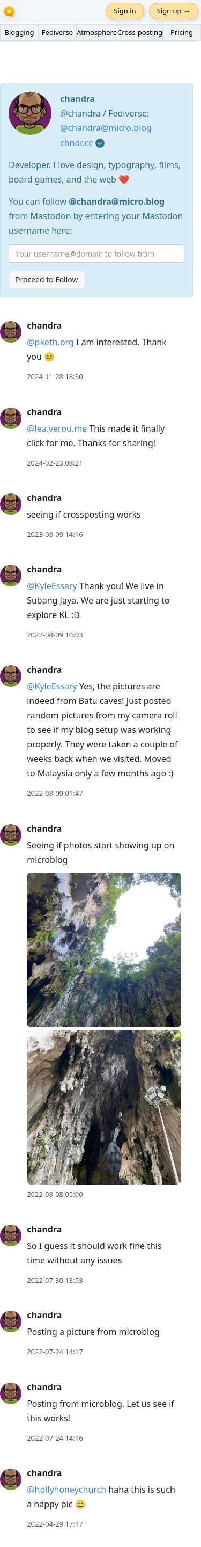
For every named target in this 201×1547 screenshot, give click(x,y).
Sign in (125, 11)
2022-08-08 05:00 (55, 1194)
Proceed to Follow (47, 279)
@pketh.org (50, 342)
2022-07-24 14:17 (55, 1351)
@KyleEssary (52, 586)
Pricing (181, 32)
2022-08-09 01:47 (55, 793)
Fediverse (57, 32)
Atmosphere (97, 32)
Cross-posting (139, 32)
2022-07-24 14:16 (55, 1438)
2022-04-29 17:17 (55, 1524)
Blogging (19, 32)
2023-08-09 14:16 (55, 534)
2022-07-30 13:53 (55, 1280)
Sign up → (173, 11)
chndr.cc (76, 143)
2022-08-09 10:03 (55, 635)
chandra (44, 325)
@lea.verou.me (57, 428)
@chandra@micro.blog (106, 128)
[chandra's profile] (10, 331)
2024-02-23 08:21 (55, 463)
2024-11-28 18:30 (55, 376)
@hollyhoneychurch (66, 1489)
